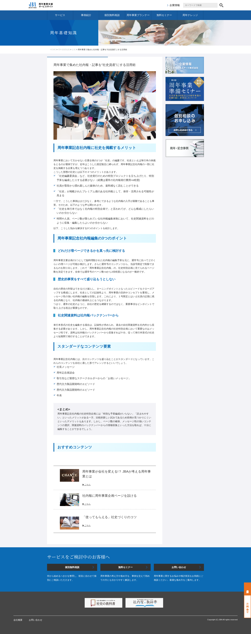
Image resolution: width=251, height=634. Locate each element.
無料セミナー (164, 15)
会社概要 (17, 620)
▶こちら (86, 504)
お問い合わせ (247, 606)
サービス (60, 15)
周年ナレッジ (190, 15)
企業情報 (175, 5)
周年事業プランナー (138, 15)
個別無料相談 (112, 15)
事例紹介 (86, 15)
